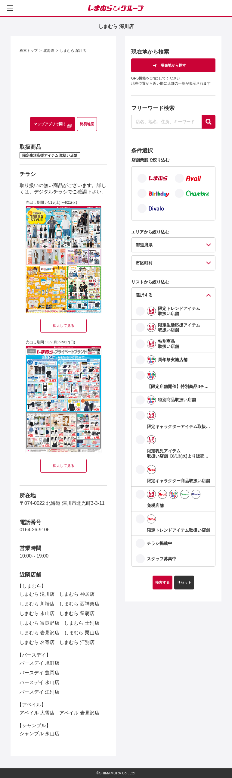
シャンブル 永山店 (39, 733)
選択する (144, 294)
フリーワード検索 (153, 108)
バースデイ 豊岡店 (39, 672)
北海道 (48, 50)
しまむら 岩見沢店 (39, 632)
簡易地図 (87, 124)
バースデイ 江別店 (39, 692)
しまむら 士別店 (81, 623)
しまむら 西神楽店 (79, 603)
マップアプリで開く (50, 124)
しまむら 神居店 (76, 594)
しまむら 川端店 (37, 603)
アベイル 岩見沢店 (79, 712)
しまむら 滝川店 (37, 594)
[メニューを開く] (10, 8)
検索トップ (29, 50)
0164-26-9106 (35, 529)
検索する (162, 582)
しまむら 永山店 (37, 613)
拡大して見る (63, 325)
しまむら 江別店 (76, 642)
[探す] (208, 122)
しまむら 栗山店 (81, 632)
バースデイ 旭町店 (39, 663)
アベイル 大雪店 (37, 712)
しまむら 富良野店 (39, 623)
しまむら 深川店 (73, 50)
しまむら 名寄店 (37, 642)
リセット (184, 582)
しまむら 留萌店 (76, 613)
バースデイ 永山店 (39, 682)
